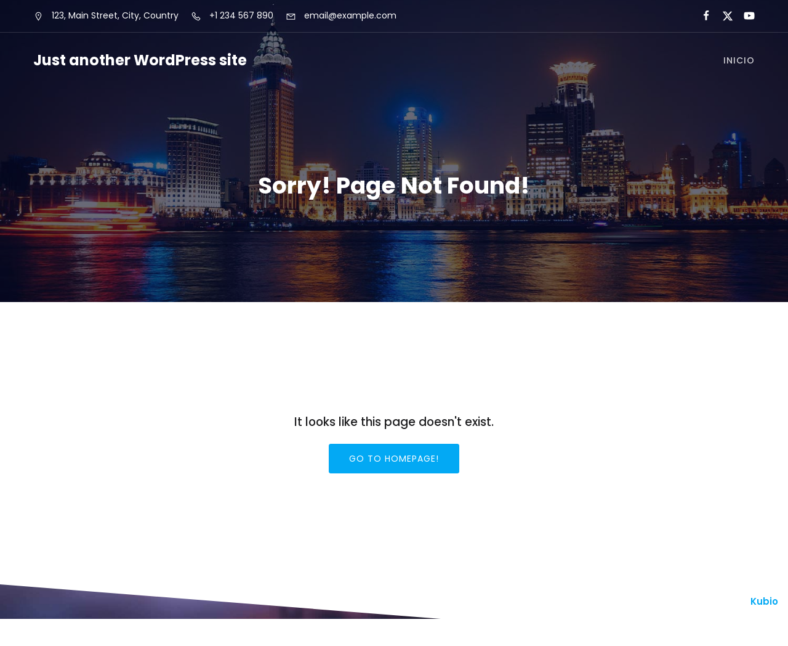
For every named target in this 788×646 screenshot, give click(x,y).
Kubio (764, 601)
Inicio (739, 60)
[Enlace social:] (701, 16)
